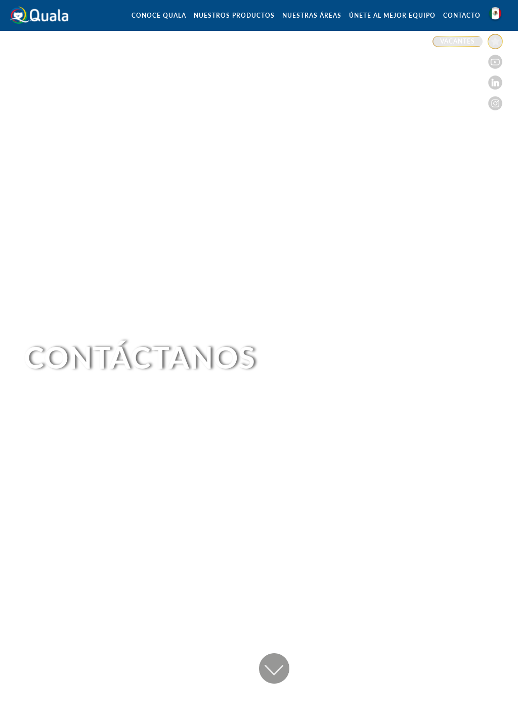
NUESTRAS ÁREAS (311, 15)
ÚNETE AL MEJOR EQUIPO (392, 15)
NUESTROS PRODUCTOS (234, 15)
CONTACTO (462, 15)
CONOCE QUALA (159, 15)
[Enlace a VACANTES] (468, 41)
